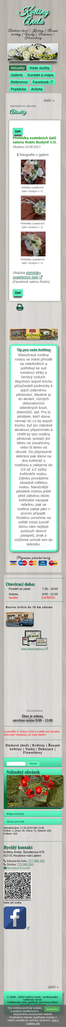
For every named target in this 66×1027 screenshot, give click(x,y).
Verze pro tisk (15, 821)
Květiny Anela (33, 17)
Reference (19, 82)
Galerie (17, 75)
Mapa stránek (15, 813)
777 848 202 (36, 861)
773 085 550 (25, 864)
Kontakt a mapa (40, 75)
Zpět (18, 131)
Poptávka (18, 89)
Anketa (37, 89)
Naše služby (40, 68)
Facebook (41, 82)
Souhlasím (52, 1009)
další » (49, 100)
